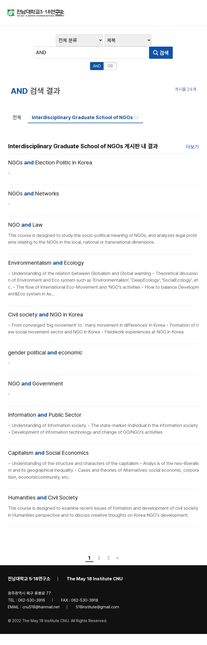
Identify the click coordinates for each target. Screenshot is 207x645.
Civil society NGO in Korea (45, 301)
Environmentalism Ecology (46, 250)
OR (164, 53)
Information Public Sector (44, 402)
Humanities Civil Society (43, 485)
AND (150, 53)
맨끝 (118, 545)
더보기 (192, 134)
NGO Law (25, 212)
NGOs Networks (33, 181)
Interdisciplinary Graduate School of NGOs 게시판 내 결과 (83, 133)
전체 (17, 104)
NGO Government (35, 371)
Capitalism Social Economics (48, 440)
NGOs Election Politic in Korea (50, 149)
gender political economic (45, 339)
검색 (129, 53)
